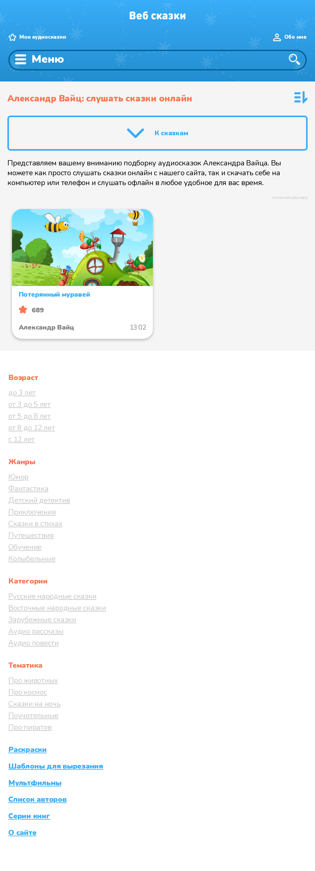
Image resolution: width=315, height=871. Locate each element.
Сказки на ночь (34, 704)
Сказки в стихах (35, 524)
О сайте (22, 832)
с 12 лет (21, 439)
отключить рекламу (290, 197)
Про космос (27, 692)
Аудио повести (33, 643)
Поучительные (33, 715)
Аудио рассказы (36, 631)
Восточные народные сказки (57, 608)
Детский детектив (39, 500)
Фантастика (28, 488)
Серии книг (29, 816)
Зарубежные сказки (42, 619)
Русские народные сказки (52, 596)
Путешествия (31, 535)
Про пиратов (29, 727)
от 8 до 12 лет (31, 428)
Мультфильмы (34, 783)
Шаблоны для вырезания (55, 766)
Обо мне (295, 37)
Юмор (18, 477)
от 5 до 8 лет (29, 416)
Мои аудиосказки (42, 37)
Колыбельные (31, 559)
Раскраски (27, 749)
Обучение (25, 547)
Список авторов (37, 799)
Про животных (33, 680)
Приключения (32, 512)
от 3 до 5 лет (29, 404)
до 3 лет (22, 393)
